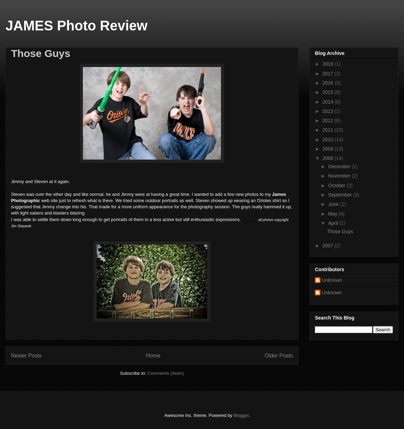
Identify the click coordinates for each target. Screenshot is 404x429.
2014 (329, 102)
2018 (329, 64)
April (333, 223)
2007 (329, 245)
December (340, 166)
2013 (329, 111)
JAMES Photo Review (76, 25)
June (334, 204)
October (337, 185)
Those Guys (40, 53)
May (333, 214)
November (340, 176)
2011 (329, 130)
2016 (329, 83)
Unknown (332, 280)
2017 (329, 73)
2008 (329, 158)
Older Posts (279, 356)
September (340, 195)
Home (153, 356)
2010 (329, 139)
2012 (329, 120)
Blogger (241, 415)
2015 (329, 92)
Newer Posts (26, 356)
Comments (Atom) (165, 373)
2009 (329, 149)
